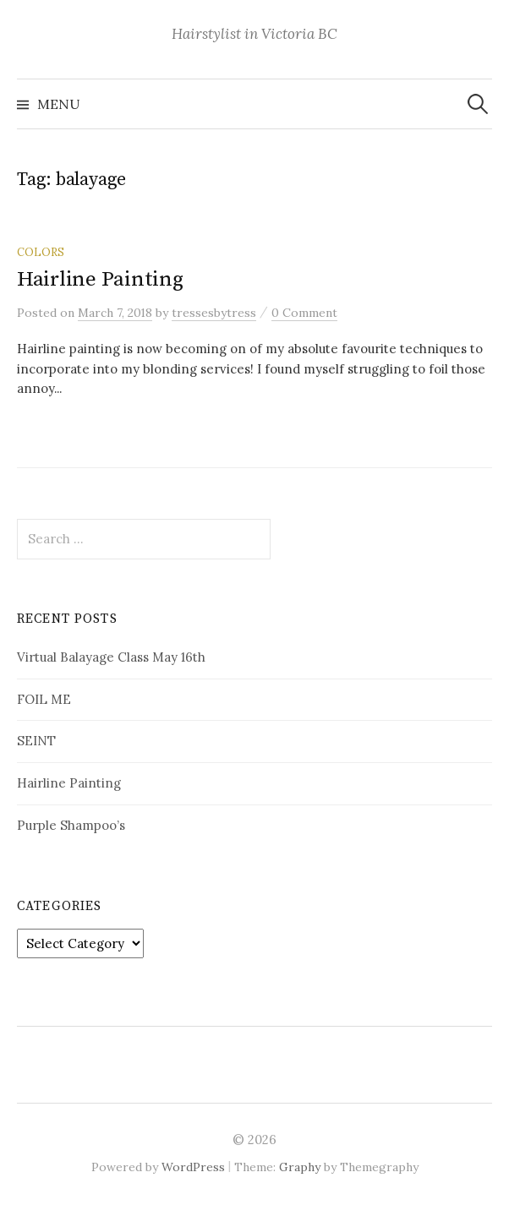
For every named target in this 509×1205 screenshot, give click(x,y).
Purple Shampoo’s (71, 825)
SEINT (36, 741)
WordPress (193, 1167)
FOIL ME (44, 699)
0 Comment (304, 312)
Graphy (299, 1167)
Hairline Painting (100, 279)
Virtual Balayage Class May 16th (111, 657)
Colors (40, 252)
